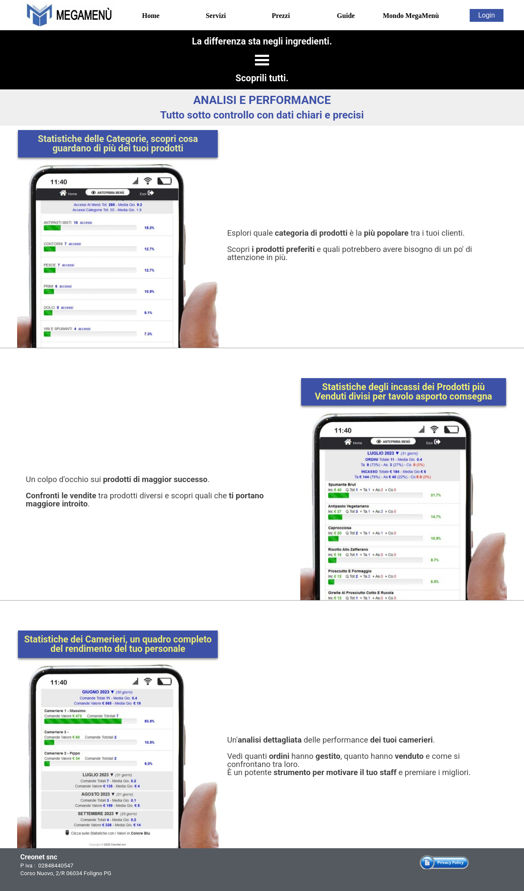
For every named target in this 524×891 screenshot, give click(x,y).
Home (151, 15)
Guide (346, 15)
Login (486, 15)
